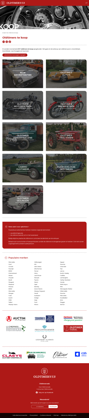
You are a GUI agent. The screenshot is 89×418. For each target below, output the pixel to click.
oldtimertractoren (66, 136)
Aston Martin (38, 289)
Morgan (11, 293)
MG (35, 264)
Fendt (36, 293)
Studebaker (63, 298)
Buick (10, 280)
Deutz (36, 282)
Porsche (62, 264)
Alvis (61, 300)
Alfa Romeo (38, 269)
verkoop (55, 49)
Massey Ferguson (39, 291)
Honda (62, 282)
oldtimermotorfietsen (23, 105)
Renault (36, 277)
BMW (10, 271)
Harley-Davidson (65, 280)
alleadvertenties (23, 73)
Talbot (10, 302)
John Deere (37, 266)
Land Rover (37, 275)
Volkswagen (38, 262)
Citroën (11, 266)
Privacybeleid (34, 415)
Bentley (36, 286)
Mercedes (12, 262)
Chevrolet (63, 266)
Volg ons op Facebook (46, 392)
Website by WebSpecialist (68, 415)
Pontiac (11, 286)
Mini (61, 286)
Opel (35, 284)
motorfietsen (76, 49)
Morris (36, 304)
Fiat (61, 269)
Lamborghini (64, 277)
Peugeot (11, 282)
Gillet (10, 300)
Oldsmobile (63, 291)
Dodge (36, 298)
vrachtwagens (15, 51)
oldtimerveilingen (23, 199)
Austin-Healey (64, 273)
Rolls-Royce (63, 284)
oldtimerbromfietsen (66, 105)
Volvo (36, 273)
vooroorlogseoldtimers (66, 168)
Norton (62, 304)
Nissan (11, 275)
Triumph (11, 269)
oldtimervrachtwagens (22, 136)
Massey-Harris (13, 304)
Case (10, 295)
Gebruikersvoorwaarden (20, 415)
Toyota (36, 280)
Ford (10, 264)
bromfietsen (6, 51)
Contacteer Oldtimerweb (44, 389)
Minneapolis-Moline (66, 289)
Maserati (11, 284)
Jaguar (62, 262)
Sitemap (56, 415)
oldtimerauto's (66, 73)
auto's (69, 49)
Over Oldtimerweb (44, 387)
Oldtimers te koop (13, 32)
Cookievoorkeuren (45, 415)
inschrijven (53, 406)
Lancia (62, 271)
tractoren (26, 51)
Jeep (35, 300)
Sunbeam (37, 295)
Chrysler (11, 277)
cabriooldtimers (22, 168)
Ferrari (36, 271)
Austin (10, 298)
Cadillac (62, 275)
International (13, 273)
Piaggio (62, 302)
